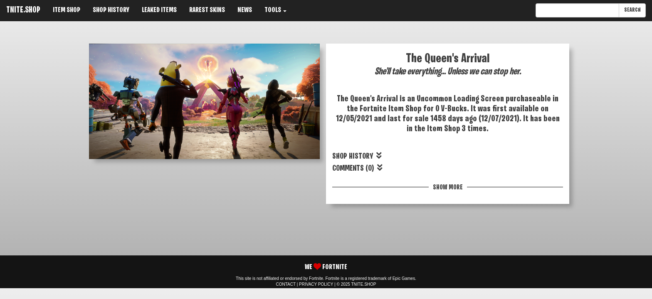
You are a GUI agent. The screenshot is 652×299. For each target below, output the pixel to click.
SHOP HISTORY (111, 10)
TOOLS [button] (275, 10)
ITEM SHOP (66, 10)
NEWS (244, 10)
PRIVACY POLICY (316, 284)
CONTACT (286, 284)
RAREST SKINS (207, 10)
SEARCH (632, 10)
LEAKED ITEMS (159, 10)
